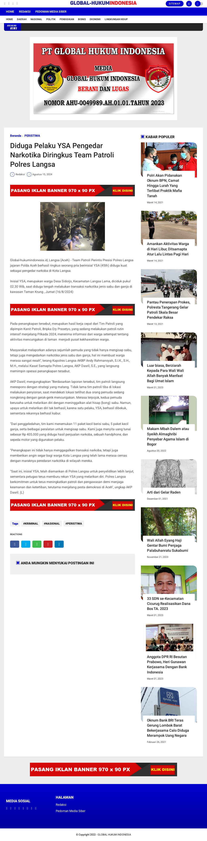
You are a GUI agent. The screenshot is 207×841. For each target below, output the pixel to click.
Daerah (21, 19)
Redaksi (25, 11)
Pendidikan (67, 19)
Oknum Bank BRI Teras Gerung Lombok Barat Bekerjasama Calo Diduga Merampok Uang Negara (168, 728)
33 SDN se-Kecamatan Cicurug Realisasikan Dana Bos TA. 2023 (168, 603)
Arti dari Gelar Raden (164, 492)
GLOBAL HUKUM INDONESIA (114, 834)
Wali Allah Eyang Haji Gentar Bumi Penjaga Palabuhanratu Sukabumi (167, 545)
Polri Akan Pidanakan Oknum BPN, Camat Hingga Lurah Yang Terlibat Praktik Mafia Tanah (164, 185)
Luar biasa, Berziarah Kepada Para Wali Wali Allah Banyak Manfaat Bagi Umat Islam (165, 373)
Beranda (15, 136)
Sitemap (175, 3)
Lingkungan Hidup (116, 19)
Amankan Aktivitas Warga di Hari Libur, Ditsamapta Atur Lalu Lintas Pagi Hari (168, 249)
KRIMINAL (31, 523)
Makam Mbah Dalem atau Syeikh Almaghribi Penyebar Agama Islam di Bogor (168, 436)
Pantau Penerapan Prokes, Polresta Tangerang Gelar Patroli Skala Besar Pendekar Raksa (168, 310)
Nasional (36, 19)
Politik (51, 19)
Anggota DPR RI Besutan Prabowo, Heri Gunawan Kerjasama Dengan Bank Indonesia (167, 664)
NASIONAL (52, 523)
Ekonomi (95, 19)
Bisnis (82, 19)
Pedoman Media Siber (51, 11)
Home (10, 11)
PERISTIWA (32, 136)
